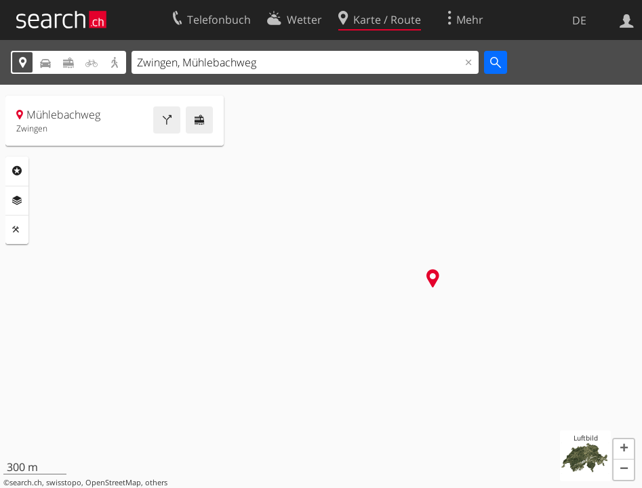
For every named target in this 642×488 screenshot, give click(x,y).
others (156, 482)
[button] (624, 449)
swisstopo (63, 482)
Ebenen (16, 200)
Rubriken (16, 171)
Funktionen (16, 230)
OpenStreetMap (113, 482)
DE (579, 20)
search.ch (25, 482)
